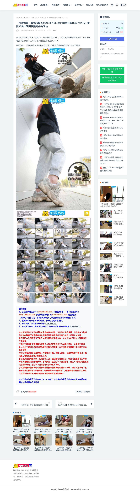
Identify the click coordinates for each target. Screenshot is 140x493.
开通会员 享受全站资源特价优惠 (112, 79)
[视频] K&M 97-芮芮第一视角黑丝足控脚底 (118, 257)
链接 (87, 392)
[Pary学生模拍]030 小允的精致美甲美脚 (118, 213)
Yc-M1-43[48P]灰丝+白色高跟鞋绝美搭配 (118, 278)
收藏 (79, 392)
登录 (123, 5)
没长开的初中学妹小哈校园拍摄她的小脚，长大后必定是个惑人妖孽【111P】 (112, 120)
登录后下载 (112, 39)
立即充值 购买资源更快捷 (112, 70)
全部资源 (34, 17)
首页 (27, 17)
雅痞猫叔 (26, 391)
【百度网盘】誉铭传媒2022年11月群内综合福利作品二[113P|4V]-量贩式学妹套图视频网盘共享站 (112, 207)
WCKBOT (73, 489)
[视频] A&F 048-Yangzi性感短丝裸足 (118, 234)
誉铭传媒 (43, 17)
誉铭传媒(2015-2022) (56, 17)
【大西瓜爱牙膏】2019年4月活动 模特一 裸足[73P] (118, 246)
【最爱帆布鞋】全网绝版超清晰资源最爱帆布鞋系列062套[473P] (112, 160)
